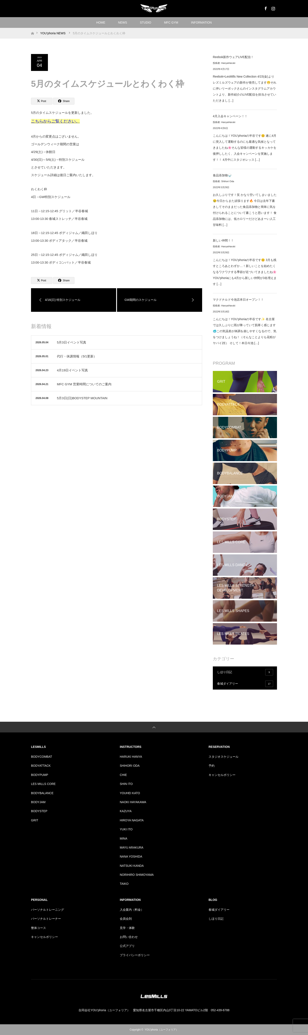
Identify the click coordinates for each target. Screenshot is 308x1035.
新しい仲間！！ (223, 240)
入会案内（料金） (132, 909)
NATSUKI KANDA (132, 865)
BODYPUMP (39, 775)
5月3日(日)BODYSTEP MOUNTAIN (82, 398)
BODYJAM (38, 802)
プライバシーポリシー (135, 955)
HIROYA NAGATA (132, 820)
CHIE (123, 775)
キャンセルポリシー (222, 775)
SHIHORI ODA (130, 765)
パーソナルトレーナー (46, 918)
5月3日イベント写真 (71, 342)
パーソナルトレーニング (47, 909)
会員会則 (126, 918)
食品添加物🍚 (222, 175)
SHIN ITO (126, 784)
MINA (123, 838)
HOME (100, 22)
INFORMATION (201, 22)
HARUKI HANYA (131, 756)
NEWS (122, 22)
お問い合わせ (129, 937)
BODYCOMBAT (41, 756)
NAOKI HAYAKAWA (133, 802)
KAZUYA (126, 811)
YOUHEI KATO (130, 793)
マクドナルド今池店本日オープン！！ (238, 299)
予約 (212, 765)
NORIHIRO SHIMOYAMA (137, 874)
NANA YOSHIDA (131, 856)
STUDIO (145, 22)
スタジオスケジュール (223, 756)
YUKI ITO (126, 829)
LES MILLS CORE (43, 784)
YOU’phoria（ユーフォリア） (161, 1029)
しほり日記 (245, 672)
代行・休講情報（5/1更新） (77, 356)
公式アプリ (127, 946)
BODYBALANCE (42, 793)
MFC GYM (171, 22)
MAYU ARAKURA (131, 847)
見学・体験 (127, 928)
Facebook (265, 7)
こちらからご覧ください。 (55, 121)
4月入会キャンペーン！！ (230, 116)
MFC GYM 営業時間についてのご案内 (84, 384)
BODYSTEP (39, 811)
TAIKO (124, 883)
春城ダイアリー (245, 684)
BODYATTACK (41, 765)
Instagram (273, 7)
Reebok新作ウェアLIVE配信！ (233, 57)
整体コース (38, 928)
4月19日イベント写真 (72, 370)
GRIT (34, 820)
